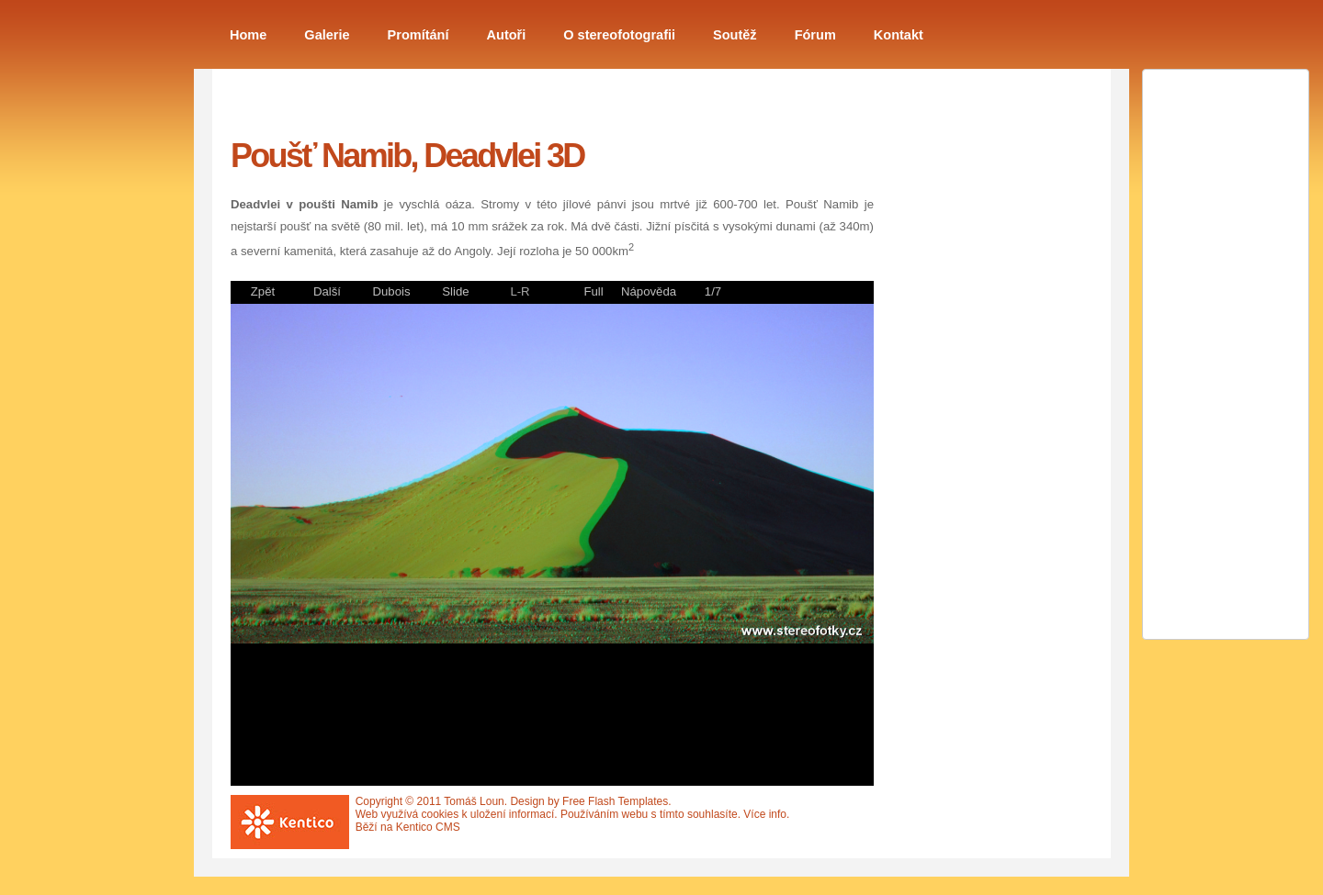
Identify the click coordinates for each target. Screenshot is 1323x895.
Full (593, 291)
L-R (519, 291)
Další (327, 291)
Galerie (326, 35)
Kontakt (898, 35)
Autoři (506, 35)
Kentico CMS (428, 827)
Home (248, 35)
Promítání (418, 35)
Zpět (263, 291)
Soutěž (735, 35)
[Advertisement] (974, 388)
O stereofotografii (619, 35)
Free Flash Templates (615, 801)
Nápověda (648, 291)
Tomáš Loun (473, 801)
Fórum (815, 35)
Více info (764, 814)
